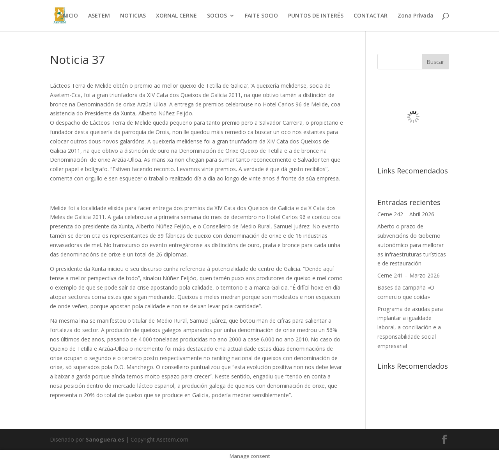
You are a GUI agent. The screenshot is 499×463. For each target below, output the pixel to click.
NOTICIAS (133, 16)
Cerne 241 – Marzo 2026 (408, 275)
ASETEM (99, 16)
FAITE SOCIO (261, 16)
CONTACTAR (371, 16)
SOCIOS (217, 16)
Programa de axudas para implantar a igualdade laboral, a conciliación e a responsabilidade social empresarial (410, 327)
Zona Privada (416, 16)
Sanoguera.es (105, 439)
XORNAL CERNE (176, 16)
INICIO (69, 16)
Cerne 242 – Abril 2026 (405, 214)
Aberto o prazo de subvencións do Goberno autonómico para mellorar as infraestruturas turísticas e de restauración (411, 245)
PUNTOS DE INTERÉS (315, 16)
